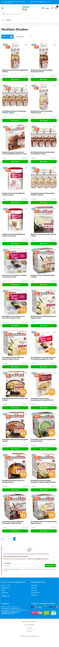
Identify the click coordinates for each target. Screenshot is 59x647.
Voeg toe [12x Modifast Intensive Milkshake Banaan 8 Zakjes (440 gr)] (15, 367)
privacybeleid (15, 569)
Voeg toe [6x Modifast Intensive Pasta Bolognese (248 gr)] (15, 449)
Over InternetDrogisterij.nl (13, 582)
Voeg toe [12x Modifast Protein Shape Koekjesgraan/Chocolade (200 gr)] (44, 408)
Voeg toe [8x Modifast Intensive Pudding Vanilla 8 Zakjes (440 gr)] (44, 531)
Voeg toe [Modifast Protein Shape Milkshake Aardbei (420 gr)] (15, 202)
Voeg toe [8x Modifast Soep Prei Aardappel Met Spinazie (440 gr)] (44, 449)
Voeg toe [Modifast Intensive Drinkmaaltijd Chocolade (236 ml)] (44, 79)
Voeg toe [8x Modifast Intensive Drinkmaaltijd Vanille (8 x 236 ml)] (44, 202)
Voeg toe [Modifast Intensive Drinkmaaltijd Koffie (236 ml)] (15, 79)
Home (3, 20)
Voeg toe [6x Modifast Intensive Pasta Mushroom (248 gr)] (15, 408)
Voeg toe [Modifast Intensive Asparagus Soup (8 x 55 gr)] (44, 243)
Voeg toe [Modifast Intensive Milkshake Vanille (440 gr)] (44, 284)
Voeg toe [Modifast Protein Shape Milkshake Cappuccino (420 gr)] (15, 243)
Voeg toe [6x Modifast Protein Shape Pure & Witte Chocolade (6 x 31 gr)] (15, 325)
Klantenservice (38, 582)
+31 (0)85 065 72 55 (8, 614)
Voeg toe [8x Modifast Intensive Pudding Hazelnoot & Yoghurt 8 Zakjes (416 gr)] (44, 490)
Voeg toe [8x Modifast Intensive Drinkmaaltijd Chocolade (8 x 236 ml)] (44, 161)
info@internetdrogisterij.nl (10, 612)
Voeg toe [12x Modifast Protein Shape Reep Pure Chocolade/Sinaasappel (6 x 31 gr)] (44, 367)
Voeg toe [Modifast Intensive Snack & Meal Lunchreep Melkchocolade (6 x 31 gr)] (15, 161)
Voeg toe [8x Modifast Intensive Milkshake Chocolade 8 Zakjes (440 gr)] (15, 531)
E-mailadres (7, 563)
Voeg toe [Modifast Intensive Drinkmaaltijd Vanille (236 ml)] (44, 120)
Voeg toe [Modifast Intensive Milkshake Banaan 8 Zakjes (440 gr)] (44, 325)
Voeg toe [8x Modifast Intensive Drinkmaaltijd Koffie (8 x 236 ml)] (15, 120)
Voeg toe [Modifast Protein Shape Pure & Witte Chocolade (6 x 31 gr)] (15, 284)
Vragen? (5, 603)
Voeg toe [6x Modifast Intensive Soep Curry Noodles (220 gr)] (15, 490)
